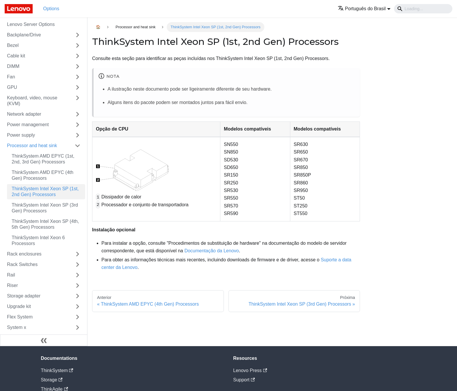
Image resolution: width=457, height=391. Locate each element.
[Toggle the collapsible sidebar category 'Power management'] (77, 124)
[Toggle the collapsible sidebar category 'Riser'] (77, 285)
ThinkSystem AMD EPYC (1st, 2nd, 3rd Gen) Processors (43, 159)
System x (16, 327)
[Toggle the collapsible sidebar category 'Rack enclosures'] (77, 254)
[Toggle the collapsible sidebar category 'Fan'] (77, 77)
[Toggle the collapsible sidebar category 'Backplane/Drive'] (77, 35)
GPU (12, 87)
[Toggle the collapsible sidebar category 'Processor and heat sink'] (77, 145)
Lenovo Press (250, 370)
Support (244, 379)
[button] (364, 8)
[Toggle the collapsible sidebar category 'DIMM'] (77, 66)
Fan (11, 76)
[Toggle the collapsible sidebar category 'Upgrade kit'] (77, 306)
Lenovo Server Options (31, 24)
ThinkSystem (57, 370)
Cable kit (16, 55)
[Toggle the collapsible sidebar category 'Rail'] (77, 275)
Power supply (21, 135)
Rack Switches (22, 264)
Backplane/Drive (24, 34)
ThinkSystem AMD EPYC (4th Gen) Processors (42, 175)
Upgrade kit (19, 306)
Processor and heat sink (32, 145)
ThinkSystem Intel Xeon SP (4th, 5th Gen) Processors (45, 224)
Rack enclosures (24, 253)
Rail (11, 274)
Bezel (13, 45)
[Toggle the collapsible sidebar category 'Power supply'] (77, 135)
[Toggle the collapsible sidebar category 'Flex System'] (77, 317)
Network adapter (24, 114)
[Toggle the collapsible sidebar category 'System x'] (77, 327)
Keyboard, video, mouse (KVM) (32, 100)
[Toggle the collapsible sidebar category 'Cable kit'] (77, 56)
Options (51, 8)
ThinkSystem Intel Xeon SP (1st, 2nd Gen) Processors (45, 191)
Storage (51, 379)
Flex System (20, 316)
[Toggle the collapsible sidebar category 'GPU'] (77, 87)
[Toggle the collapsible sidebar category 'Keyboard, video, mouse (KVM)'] (77, 100)
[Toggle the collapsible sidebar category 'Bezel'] (77, 45)
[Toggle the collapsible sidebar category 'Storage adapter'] (77, 296)
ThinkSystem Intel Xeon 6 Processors (38, 240)
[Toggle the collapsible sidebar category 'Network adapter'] (77, 114)
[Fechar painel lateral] (43, 340)
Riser (12, 285)
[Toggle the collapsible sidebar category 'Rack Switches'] (77, 264)
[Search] (423, 8)
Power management (28, 124)
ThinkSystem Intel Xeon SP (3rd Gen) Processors (45, 207)
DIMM (13, 66)
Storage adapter (24, 295)
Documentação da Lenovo (211, 250)
